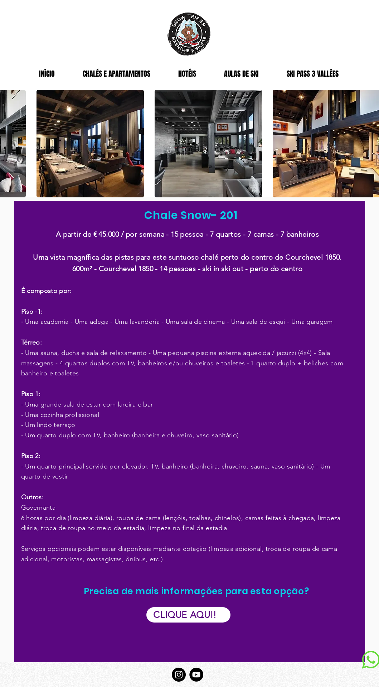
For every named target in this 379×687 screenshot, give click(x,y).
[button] (90, 143)
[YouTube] (196, 675)
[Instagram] (179, 675)
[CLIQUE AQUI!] (188, 615)
